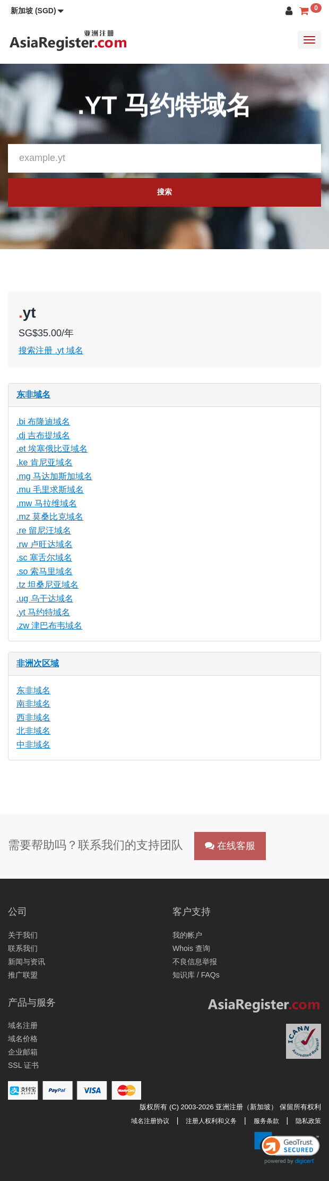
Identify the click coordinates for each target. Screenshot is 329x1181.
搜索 (164, 192)
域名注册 (23, 1025)
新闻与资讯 (26, 961)
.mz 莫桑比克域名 (49, 516)
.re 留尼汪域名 (43, 530)
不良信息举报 (194, 961)
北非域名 (33, 730)
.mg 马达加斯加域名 (54, 476)
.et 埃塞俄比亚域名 (52, 448)
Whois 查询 (191, 948)
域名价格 (23, 1038)
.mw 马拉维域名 (46, 503)
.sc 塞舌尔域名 (44, 557)
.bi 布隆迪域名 (43, 421)
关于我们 (23, 935)
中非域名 (33, 744)
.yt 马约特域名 (43, 612)
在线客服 (230, 845)
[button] (37, 10)
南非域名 (33, 703)
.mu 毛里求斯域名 (50, 489)
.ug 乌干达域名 (44, 598)
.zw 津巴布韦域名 (49, 625)
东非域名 (33, 394)
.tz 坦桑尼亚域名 (47, 584)
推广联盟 (23, 975)
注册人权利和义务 (211, 1121)
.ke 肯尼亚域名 (44, 462)
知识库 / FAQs (196, 975)
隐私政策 (308, 1121)
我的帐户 (187, 935)
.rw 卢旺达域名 (44, 544)
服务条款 (266, 1121)
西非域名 (33, 717)
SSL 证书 (23, 1065)
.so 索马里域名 (44, 571)
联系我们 (23, 948)
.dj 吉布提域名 (43, 435)
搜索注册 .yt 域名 (51, 350)
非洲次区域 (37, 663)
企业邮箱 (23, 1052)
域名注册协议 (150, 1121)
